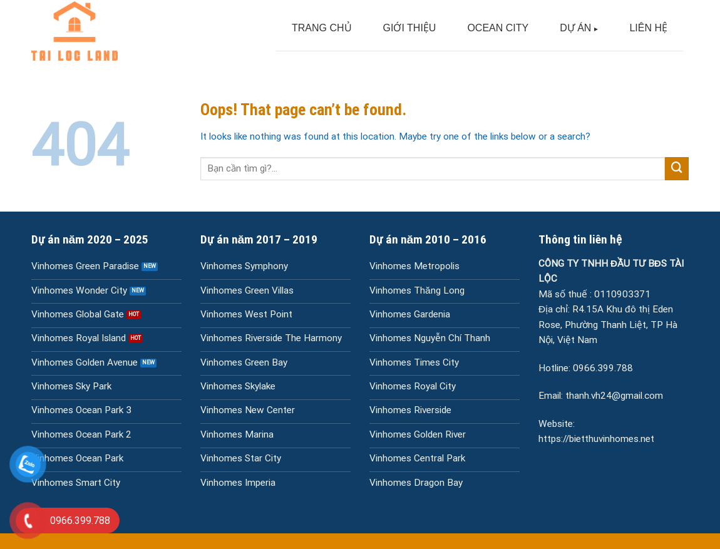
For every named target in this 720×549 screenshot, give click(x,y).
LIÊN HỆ (648, 28)
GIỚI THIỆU (409, 28)
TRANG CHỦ (322, 28)
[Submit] (677, 169)
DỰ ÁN (575, 28)
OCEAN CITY (497, 28)
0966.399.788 (603, 368)
